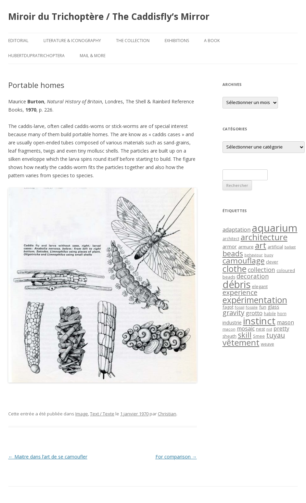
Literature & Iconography (72, 40)
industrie (232, 322)
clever (272, 262)
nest (260, 329)
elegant (260, 286)
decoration (253, 276)
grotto (254, 313)
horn (281, 313)
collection (261, 270)
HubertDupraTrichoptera (36, 56)
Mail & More (92, 56)
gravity (233, 312)
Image (81, 414)
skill (245, 335)
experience (239, 292)
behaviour (253, 255)
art (260, 245)
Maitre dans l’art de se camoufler (47, 456)
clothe (234, 268)
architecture (264, 237)
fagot (227, 307)
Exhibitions (177, 40)
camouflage (243, 260)
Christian (167, 414)
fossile (252, 307)
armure (246, 247)
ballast (290, 247)
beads (232, 253)
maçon (228, 329)
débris (236, 284)
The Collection (133, 40)
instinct (259, 320)
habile (270, 313)
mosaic (246, 328)
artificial (275, 247)
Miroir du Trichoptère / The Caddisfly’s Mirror (108, 16)
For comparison (176, 456)
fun (262, 307)
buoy (268, 255)
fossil (239, 307)
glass (273, 307)
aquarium (274, 228)
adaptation (236, 229)
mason (285, 322)
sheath (229, 336)
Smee (259, 336)
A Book (212, 40)
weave (267, 344)
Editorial (18, 40)
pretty (281, 328)
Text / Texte (102, 414)
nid (269, 329)
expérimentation (254, 300)
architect (230, 238)
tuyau (275, 335)
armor (229, 246)
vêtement (240, 342)
